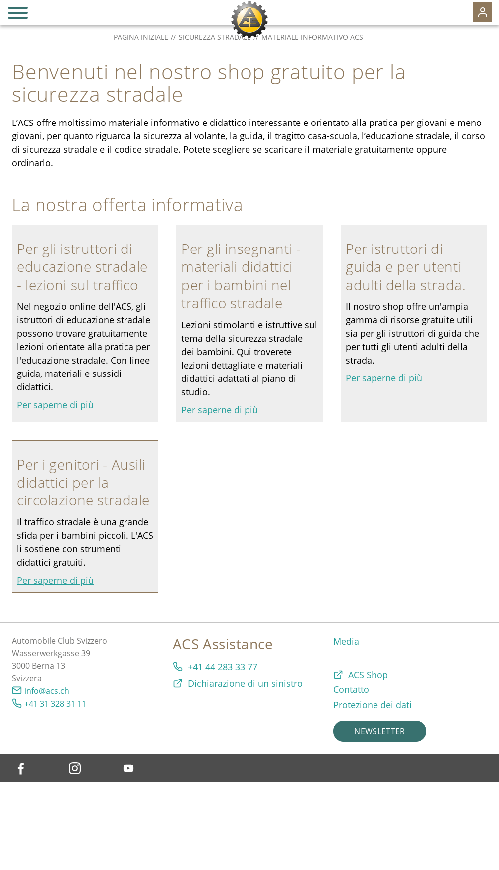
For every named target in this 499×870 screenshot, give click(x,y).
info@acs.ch (46, 690)
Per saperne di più (55, 405)
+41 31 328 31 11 (55, 703)
